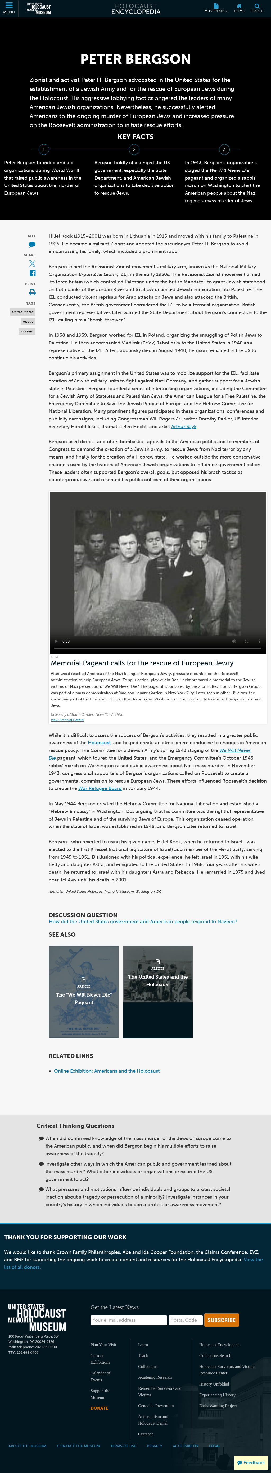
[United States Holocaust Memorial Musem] (37, 1317)
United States (22, 312)
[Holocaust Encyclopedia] (136, 8)
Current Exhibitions (100, 1358)
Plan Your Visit (103, 1345)
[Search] (257, 8)
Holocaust (99, 743)
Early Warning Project (218, 1406)
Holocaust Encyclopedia (220, 1345)
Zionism (27, 331)
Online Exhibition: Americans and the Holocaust (107, 1071)
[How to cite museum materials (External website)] (32, 245)
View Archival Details (67, 720)
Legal (214, 1446)
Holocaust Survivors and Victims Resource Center (227, 1369)
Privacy (154, 1446)
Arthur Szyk (183, 426)
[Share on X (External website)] (32, 264)
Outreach (146, 1434)
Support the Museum (100, 1394)
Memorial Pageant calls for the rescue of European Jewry (142, 663)
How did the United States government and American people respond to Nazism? (143, 921)
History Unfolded (214, 1384)
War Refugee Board (100, 788)
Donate (99, 1408)
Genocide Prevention (156, 1406)
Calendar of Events (100, 1376)
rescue (28, 322)
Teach (143, 1355)
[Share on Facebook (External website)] (32, 273)
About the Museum (27, 1446)
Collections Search (215, 1355)
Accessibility (185, 1446)
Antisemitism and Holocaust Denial (153, 1419)
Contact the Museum (78, 1446)
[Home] (239, 8)
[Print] (32, 293)
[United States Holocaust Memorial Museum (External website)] (39, 8)
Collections (147, 1366)
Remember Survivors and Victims (160, 1391)
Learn (143, 1345)
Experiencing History (217, 1395)
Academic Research (155, 1377)
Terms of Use (123, 1446)
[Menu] (9, 8)
